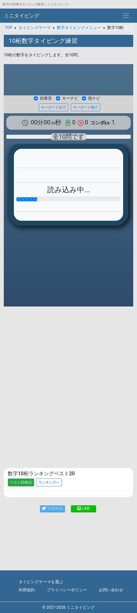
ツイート (52, 508)
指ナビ (94, 98)
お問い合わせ (111, 590)
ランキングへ (49, 482)
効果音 (46, 98)
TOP (8, 27)
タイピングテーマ (34, 27)
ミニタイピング (21, 16)
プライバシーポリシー (67, 590)
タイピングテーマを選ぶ (41, 581)
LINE (83, 508)
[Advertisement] (68, 348)
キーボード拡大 (53, 107)
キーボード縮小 (85, 107)
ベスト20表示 (21, 482)
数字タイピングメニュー (79, 27)
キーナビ (70, 98)
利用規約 (27, 590)
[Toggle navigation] (126, 16)
